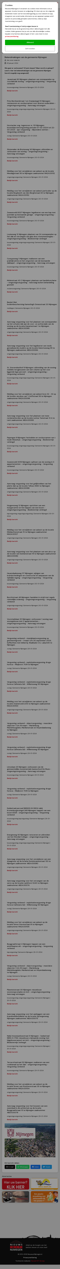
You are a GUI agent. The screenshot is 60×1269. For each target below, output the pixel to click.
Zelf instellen (30, 49)
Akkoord (30, 42)
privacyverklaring (11, 36)
